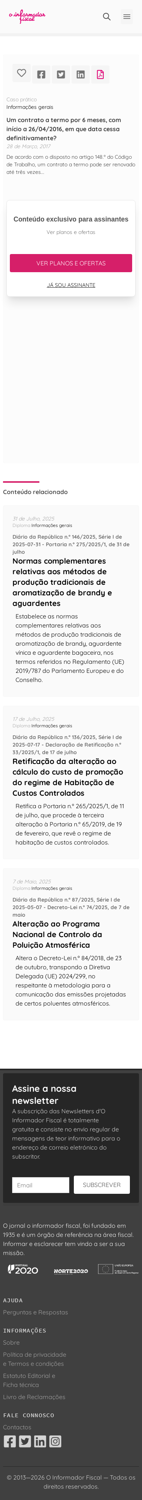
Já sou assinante (71, 285)
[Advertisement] (71, 389)
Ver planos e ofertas (71, 263)
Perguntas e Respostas (35, 1312)
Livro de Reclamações (34, 1397)
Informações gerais (29, 107)
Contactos (17, 1427)
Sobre (11, 1342)
